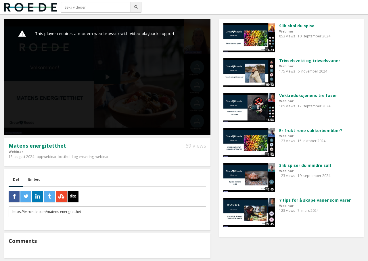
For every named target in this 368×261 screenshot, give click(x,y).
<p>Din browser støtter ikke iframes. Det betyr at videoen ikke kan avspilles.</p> (107, 77)
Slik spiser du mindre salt (305, 165)
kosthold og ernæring (76, 156)
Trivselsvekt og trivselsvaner (309, 60)
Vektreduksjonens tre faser (308, 95)
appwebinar (47, 156)
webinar (102, 156)
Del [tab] (16, 179)
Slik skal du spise (297, 25)
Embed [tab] (34, 179)
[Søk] (136, 7)
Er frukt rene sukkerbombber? (310, 130)
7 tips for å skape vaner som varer (315, 200)
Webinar (16, 151)
